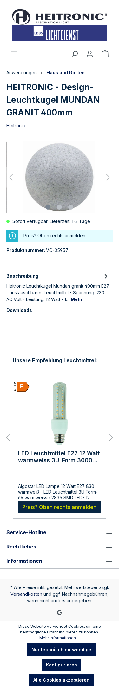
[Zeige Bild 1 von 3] (47, 207)
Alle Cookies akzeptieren (61, 680)
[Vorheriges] (11, 177)
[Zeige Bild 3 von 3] (70, 207)
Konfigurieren (61, 664)
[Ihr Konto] (89, 54)
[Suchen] (74, 54)
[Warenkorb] (105, 54)
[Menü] (14, 54)
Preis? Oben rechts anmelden (59, 507)
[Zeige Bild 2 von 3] (59, 207)
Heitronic (15, 125)
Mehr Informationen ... (59, 637)
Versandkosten (26, 594)
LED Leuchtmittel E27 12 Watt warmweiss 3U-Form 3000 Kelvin (59, 457)
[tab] (57, 287)
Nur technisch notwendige (61, 649)
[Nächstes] (108, 177)
